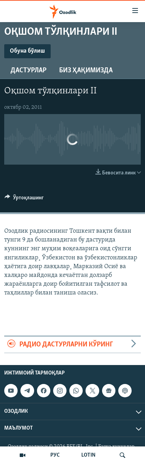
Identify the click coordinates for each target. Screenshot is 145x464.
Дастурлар (28, 70)
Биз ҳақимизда (86, 70)
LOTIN (88, 455)
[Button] (24, 199)
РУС (55, 455)
